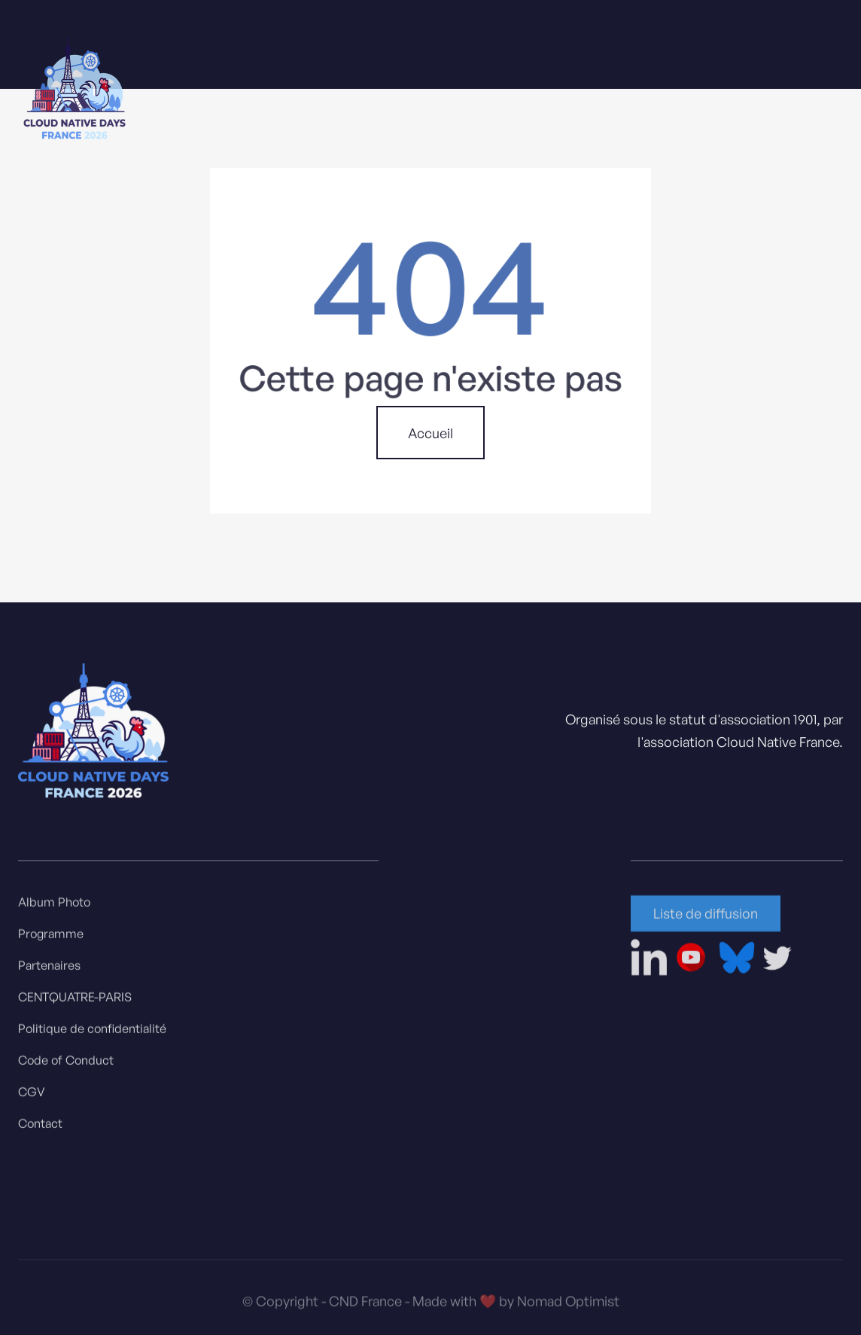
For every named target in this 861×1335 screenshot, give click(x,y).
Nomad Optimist (568, 1308)
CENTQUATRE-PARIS (75, 1001)
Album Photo (54, 906)
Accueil (430, 433)
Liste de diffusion (705, 918)
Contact (40, 1128)
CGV (31, 1096)
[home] (74, 91)
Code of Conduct (66, 1064)
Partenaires (49, 970)
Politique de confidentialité (92, 1033)
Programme (51, 938)
